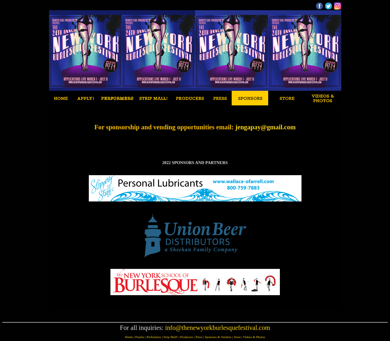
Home (129, 337)
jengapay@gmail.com (265, 127)
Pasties (139, 337)
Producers (186, 337)
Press (198, 337)
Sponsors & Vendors (218, 337)
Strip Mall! (170, 337)
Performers (154, 337)
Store (237, 337)
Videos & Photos (254, 337)
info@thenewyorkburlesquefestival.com (217, 327)
